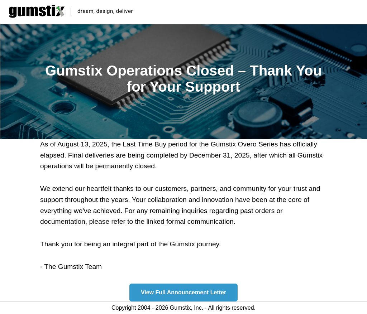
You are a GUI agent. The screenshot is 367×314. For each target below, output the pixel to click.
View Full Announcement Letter (183, 292)
